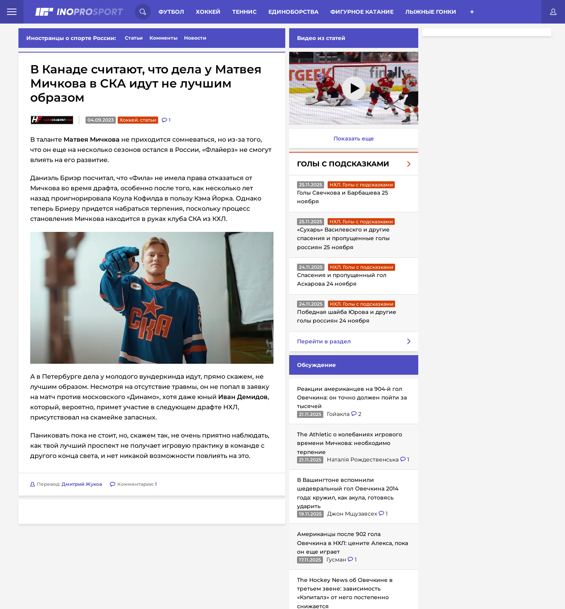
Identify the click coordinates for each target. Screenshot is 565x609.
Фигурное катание (362, 11)
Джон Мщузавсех (351, 513)
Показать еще (352, 138)
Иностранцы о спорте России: (71, 38)
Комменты (163, 38)
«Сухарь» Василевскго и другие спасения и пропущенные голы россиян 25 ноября (341, 238)
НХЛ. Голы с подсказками (359, 185)
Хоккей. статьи (138, 120)
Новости (195, 38)
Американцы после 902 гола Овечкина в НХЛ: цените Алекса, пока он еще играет (350, 543)
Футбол (171, 11)
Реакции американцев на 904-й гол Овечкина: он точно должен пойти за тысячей (350, 397)
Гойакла (337, 414)
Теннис (244, 11)
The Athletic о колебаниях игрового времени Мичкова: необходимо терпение (348, 443)
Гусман (335, 559)
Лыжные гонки (430, 11)
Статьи (134, 38)
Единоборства (293, 11)
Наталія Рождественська (362, 459)
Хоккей (208, 11)
